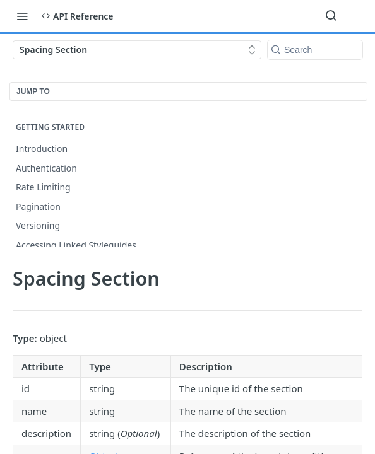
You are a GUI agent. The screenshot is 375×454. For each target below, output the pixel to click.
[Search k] (315, 49)
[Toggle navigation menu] (22, 15)
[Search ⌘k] (330, 15)
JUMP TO (33, 91)
